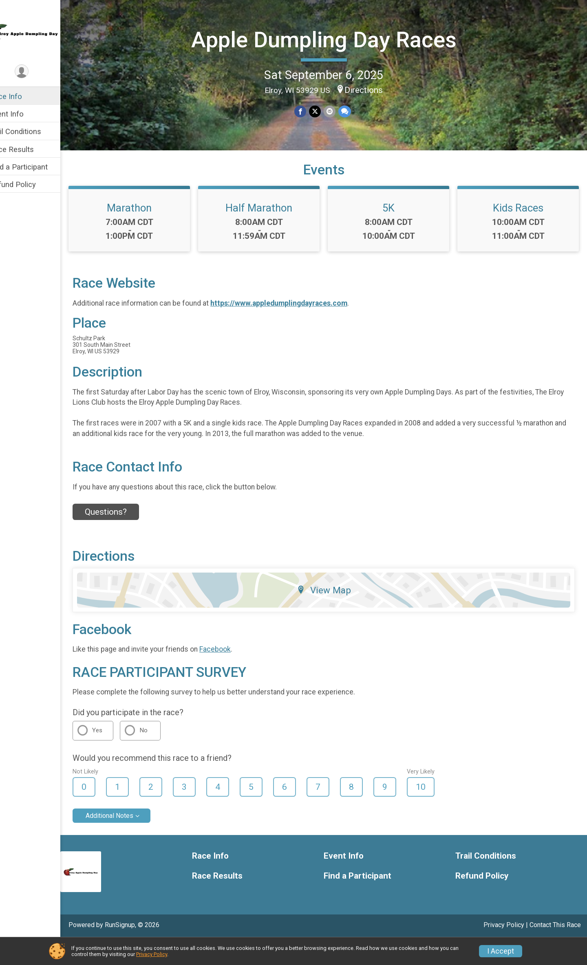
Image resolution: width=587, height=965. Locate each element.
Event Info (24, 114)
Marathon (144, 233)
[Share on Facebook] (309, 111)
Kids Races (520, 233)
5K (395, 233)
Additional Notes (126, 840)
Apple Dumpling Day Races (332, 39)
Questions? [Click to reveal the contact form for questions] (123, 537)
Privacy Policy (151, 954)
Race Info (23, 96)
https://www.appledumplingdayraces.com (295, 328)
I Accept (500, 951)
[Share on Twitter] (323, 111)
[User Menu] (38, 71)
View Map (332, 614)
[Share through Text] (352, 111)
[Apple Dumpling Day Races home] (38, 31)
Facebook (232, 674)
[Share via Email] (338, 111)
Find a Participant (36, 167)
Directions (372, 89)
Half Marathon (269, 233)
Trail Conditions (32, 131)
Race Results (29, 149)
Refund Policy (30, 184)
